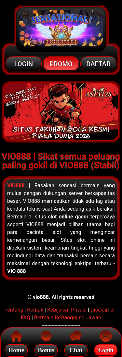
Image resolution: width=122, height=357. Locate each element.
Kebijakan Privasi (67, 310)
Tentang (14, 310)
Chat (75, 349)
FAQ (25, 317)
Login (106, 349)
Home (16, 349)
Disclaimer (102, 310)
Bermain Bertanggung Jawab (67, 317)
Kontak (35, 310)
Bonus (46, 349)
